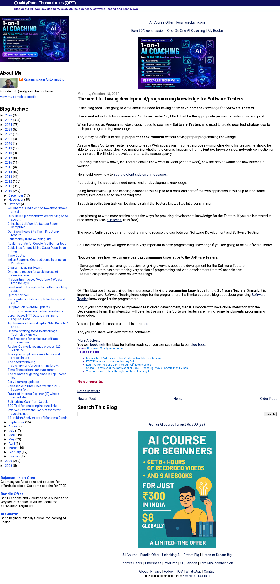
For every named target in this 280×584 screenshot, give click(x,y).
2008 (9, 466)
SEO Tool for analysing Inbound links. (33, 406)
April (12, 443)
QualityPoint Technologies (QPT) (44, 2)
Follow (169, 571)
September (17, 422)
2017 (9, 158)
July (12, 430)
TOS (179, 571)
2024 (9, 125)
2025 (9, 120)
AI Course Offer (161, 22)
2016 (9, 162)
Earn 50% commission (147, 31)
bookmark (97, 344)
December (16, 195)
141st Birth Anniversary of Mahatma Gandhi (38, 418)
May (12, 439)
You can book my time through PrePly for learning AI (118, 371)
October (15, 204)
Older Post (268, 399)
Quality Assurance (111, 348)
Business (93, 348)
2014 (9, 172)
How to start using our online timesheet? (35, 311)
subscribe (114, 220)
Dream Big (191, 555)
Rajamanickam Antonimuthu (44, 79)
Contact (209, 571)
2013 (9, 177)
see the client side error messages (140, 174)
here (146, 324)
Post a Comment (88, 391)
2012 (9, 181)
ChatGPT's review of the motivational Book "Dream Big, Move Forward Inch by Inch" (137, 368)
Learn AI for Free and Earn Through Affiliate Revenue (118, 364)
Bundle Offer (149, 555)
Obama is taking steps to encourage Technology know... (32, 332)
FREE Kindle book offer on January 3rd (110, 361)
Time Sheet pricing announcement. (32, 369)
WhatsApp (193, 571)
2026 (9, 115)
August (14, 426)
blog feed (198, 344)
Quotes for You (18, 295)
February (15, 452)
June (12, 435)
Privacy (155, 571)
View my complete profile (18, 97)
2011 (9, 186)
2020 (9, 144)
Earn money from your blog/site (30, 239)
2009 (9, 461)
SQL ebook (188, 563)
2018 (9, 153)
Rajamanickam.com (190, 22)
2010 (9, 191)
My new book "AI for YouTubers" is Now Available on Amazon (124, 358)
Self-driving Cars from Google (28, 401)
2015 (9, 167)
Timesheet (153, 563)
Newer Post (86, 399)
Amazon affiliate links (196, 575)
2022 (9, 134)
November (16, 199)
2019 (9, 148)
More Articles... (88, 340)
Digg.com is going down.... (25, 267)
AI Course (130, 555)
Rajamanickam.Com (18, 477)
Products (170, 563)
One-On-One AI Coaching (186, 31)
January (15, 456)
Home (178, 399)
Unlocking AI (171, 555)
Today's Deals (131, 563)
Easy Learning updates (23, 382)
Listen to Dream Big (217, 555)
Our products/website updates (29, 307)
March (13, 447)
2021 (9, 139)
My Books (215, 31)
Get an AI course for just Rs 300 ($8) (177, 424)
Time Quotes (17, 255)
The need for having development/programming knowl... (34, 363)
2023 (9, 129)
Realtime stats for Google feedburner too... (37, 243)
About (143, 571)
